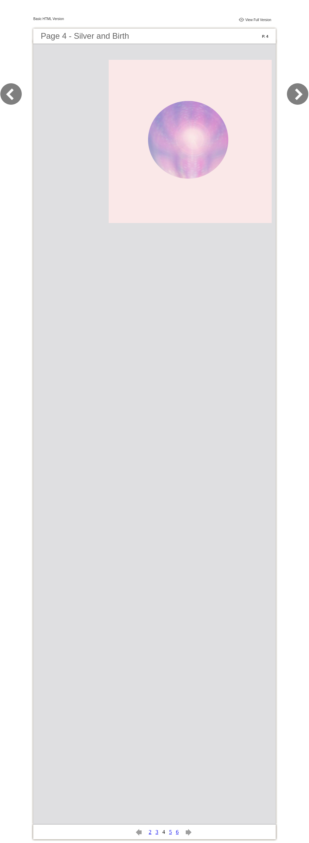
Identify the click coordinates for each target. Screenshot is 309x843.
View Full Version (258, 20)
